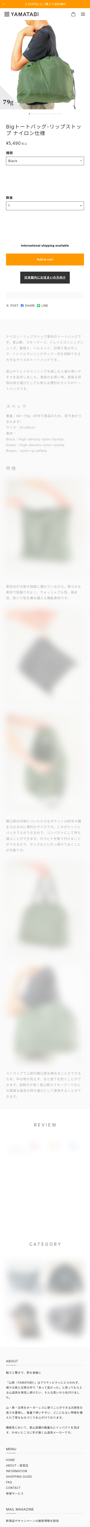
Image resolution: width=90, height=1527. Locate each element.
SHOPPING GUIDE (19, 1476)
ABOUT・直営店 (17, 1465)
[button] (29, 113)
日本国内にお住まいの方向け (45, 277)
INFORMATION (16, 1471)
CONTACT (13, 1487)
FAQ (9, 1482)
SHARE (28, 305)
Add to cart (45, 259)
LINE (42, 305)
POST (12, 305)
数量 (9, 198)
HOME (10, 1460)
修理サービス (15, 1493)
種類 (9, 153)
